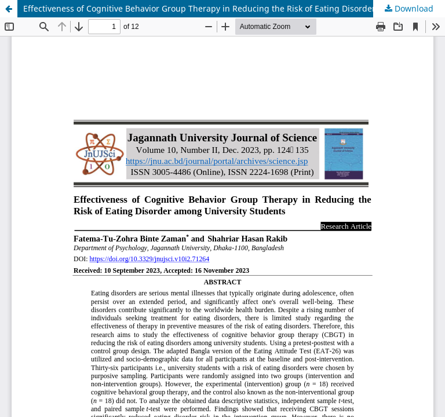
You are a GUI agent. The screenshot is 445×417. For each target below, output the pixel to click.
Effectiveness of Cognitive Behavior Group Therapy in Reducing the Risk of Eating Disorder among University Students (234, 8)
